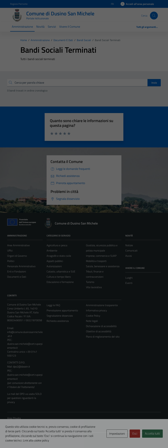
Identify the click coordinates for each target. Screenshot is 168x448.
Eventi (128, 283)
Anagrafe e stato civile (59, 256)
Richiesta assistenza (58, 321)
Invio (154, 83)
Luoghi (129, 278)
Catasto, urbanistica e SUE (61, 271)
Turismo (90, 282)
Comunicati (131, 250)
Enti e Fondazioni (16, 271)
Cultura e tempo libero (59, 277)
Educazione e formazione (60, 282)
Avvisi (128, 256)
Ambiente (52, 250)
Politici (10, 261)
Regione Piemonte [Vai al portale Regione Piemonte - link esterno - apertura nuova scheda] (19, 4)
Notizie (129, 245)
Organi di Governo (17, 256)
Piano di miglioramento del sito (102, 337)
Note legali (92, 321)
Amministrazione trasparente (102, 305)
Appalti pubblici (55, 261)
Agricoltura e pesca (57, 245)
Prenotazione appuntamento (62, 310)
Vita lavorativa (94, 287)
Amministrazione (22, 26)
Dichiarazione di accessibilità (101, 326)
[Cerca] (154, 15)
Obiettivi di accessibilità (98, 331)
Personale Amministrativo (21, 266)
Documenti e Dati (16, 277)
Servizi (52, 26)
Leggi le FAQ (53, 305)
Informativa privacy (96, 310)
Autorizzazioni (54, 266)
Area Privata (14, 418)
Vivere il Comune (69, 26)
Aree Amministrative (18, 245)
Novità (40, 26)
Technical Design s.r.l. (29, 438)
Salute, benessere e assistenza (102, 266)
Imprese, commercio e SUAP (101, 256)
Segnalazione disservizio (60, 316)
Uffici (10, 250)
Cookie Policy (93, 316)
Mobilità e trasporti (96, 261)
